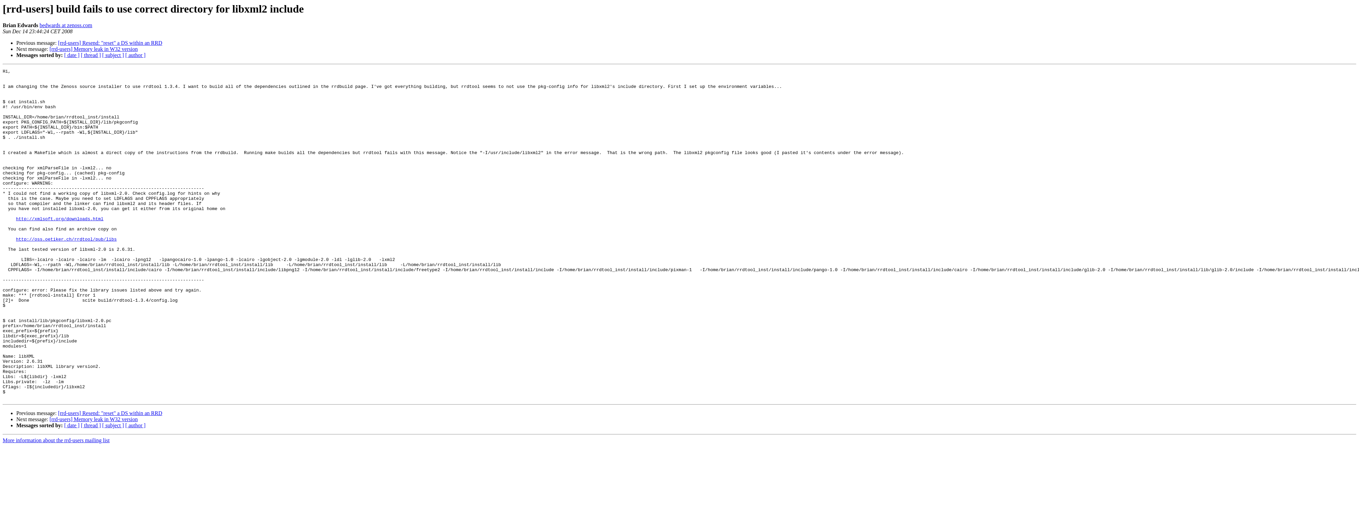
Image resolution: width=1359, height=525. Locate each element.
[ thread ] (91, 55)
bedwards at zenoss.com (65, 25)
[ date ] (72, 55)
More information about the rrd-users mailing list (56, 506)
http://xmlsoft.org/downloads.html (59, 249)
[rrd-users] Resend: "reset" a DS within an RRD (110, 43)
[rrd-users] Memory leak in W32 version (94, 49)
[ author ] (135, 55)
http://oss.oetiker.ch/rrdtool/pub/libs (66, 273)
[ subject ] (113, 55)
